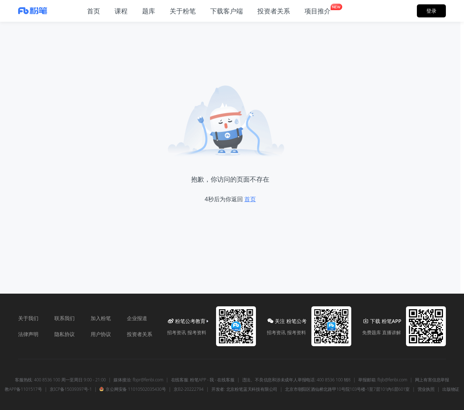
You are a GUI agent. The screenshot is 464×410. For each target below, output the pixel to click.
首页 (250, 199)
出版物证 (450, 389)
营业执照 (426, 389)
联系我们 (64, 318)
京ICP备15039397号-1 (71, 389)
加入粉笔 (101, 318)
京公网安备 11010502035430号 (132, 389)
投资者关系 (139, 334)
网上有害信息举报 (432, 379)
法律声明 (28, 334)
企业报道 (137, 318)
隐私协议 (64, 334)
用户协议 (101, 334)
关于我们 (28, 318)
